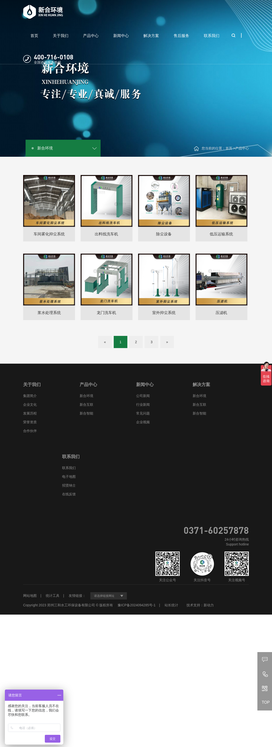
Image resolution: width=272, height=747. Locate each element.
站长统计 (171, 605)
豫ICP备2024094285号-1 (137, 605)
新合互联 (86, 404)
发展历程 (30, 413)
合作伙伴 (30, 431)
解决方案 (151, 36)
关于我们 (60, 36)
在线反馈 (69, 494)
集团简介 (30, 396)
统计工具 (52, 596)
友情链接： (77, 596)
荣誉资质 (30, 422)
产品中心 (91, 36)
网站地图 (30, 596)
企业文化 (30, 404)
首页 (34, 36)
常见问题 (143, 413)
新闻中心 (121, 36)
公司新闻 (143, 396)
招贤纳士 (69, 485)
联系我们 (211, 36)
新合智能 (86, 413)
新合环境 (45, 148)
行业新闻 (143, 404)
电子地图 (69, 477)
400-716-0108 (53, 57)
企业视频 (143, 422)
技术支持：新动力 (200, 605)
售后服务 (181, 36)
